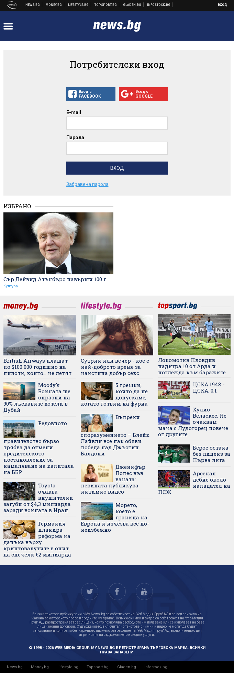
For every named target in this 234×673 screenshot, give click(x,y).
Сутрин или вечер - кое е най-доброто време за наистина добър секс (115, 366)
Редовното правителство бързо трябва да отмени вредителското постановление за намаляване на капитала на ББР (38, 447)
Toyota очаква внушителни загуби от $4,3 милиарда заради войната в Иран (38, 497)
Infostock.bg (155, 667)
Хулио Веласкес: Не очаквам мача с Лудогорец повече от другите (193, 421)
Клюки (78, 4)
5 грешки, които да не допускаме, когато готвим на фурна (114, 394)
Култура (10, 286)
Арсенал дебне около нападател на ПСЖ (194, 482)
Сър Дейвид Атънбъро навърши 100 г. (55, 279)
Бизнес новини (54, 4)
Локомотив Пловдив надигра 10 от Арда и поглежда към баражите (192, 366)
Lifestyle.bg (67, 667)
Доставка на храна (132, 4)
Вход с (90, 94)
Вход (222, 5)
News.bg (15, 667)
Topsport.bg (98, 667)
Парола (75, 137)
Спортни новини (105, 4)
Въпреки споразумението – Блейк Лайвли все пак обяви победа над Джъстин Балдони (115, 435)
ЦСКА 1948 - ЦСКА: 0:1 (209, 387)
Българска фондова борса (159, 4)
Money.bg (40, 667)
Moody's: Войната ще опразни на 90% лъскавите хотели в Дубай (36, 397)
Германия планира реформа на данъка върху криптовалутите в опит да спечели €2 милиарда (37, 539)
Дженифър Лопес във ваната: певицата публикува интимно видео (113, 479)
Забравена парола (87, 184)
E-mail (73, 112)
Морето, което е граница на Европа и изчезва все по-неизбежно (115, 517)
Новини (32, 4)
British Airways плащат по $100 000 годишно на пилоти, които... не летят (37, 366)
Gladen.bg (126, 667)
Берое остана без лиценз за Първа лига (211, 453)
